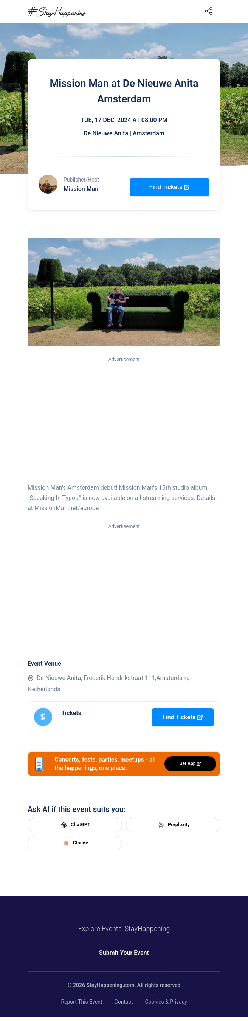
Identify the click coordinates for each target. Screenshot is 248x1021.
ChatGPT (74, 825)
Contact (124, 1002)
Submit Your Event (124, 952)
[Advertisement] (124, 420)
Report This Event (81, 1002)
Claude (75, 843)
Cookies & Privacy (166, 1002)
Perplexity (173, 825)
